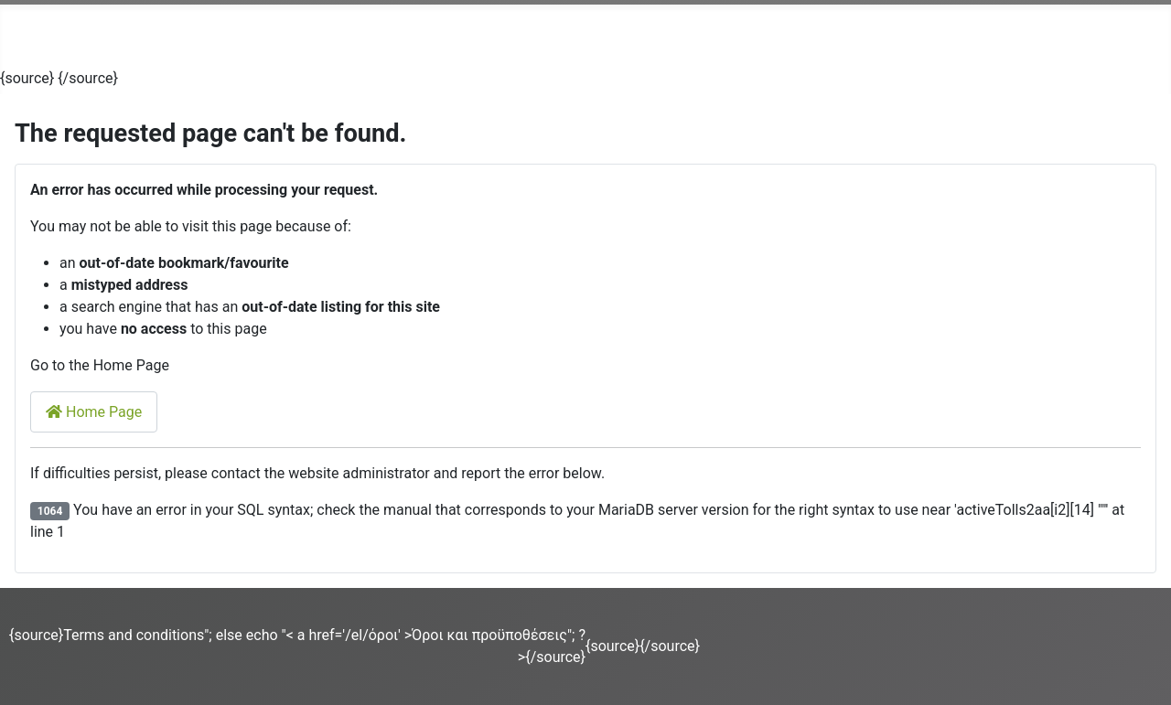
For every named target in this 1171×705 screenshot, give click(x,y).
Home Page (94, 412)
